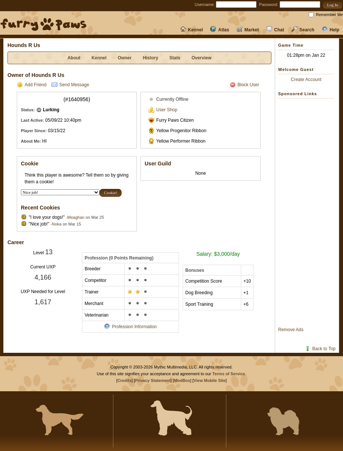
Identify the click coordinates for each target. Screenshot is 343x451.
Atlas (219, 29)
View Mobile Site (209, 380)
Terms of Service (229, 373)
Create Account (306, 79)
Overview (201, 57)
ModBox (182, 380)
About (74, 57)
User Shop (162, 110)
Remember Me (329, 14)
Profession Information (130, 326)
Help (330, 29)
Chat (275, 29)
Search (303, 29)
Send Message (70, 84)
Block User (244, 84)
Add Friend (32, 84)
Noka (57, 224)
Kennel (191, 29)
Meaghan (76, 217)
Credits (124, 380)
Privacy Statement (152, 380)
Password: (268, 4)
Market (248, 29)
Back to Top (320, 348)
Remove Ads (290, 329)
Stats (174, 57)
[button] (332, 5)
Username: (205, 4)
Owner (125, 57)
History (150, 57)
